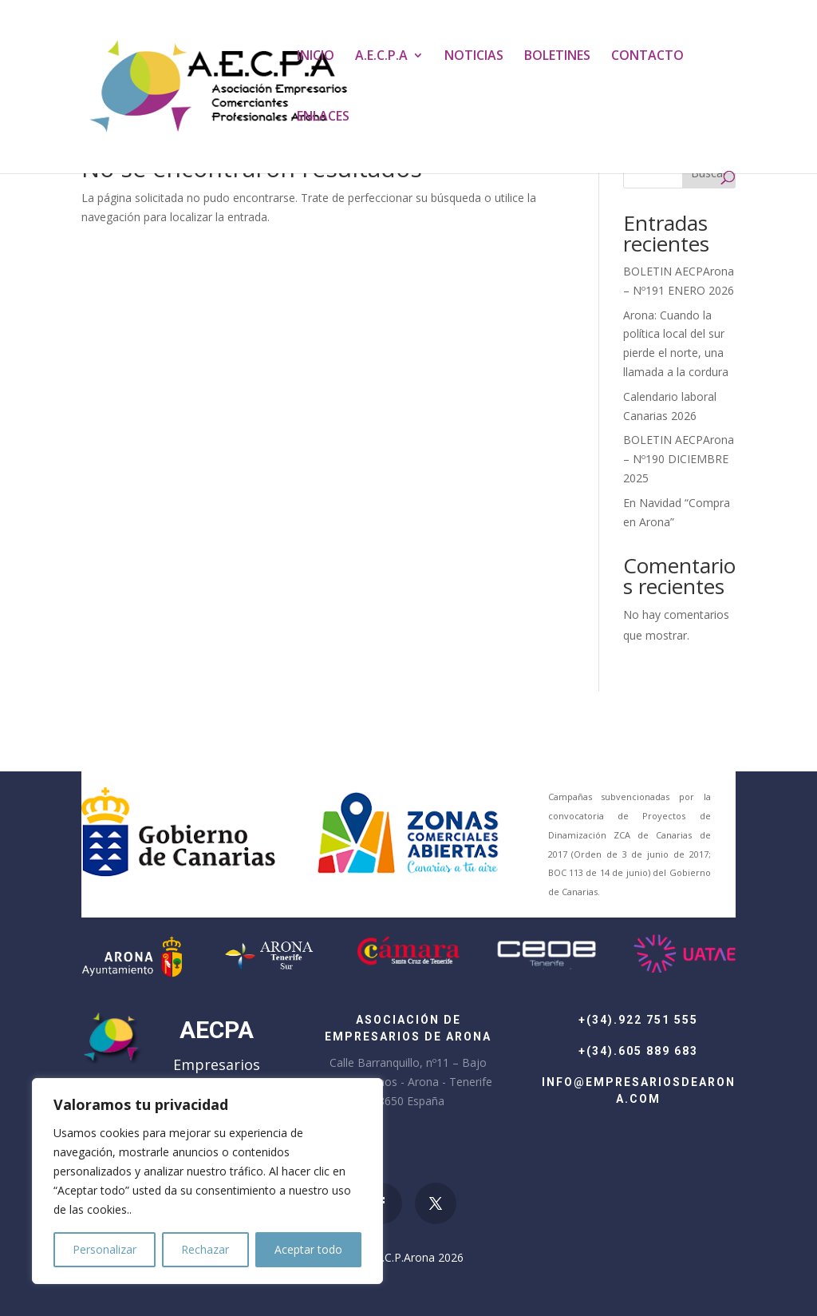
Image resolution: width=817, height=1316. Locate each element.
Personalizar (104, 1249)
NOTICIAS (473, 57)
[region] (207, 1181)
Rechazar (205, 1249)
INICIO (315, 57)
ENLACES (323, 117)
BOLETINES (557, 57)
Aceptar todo (308, 1249)
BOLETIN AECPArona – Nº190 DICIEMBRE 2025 (678, 459)
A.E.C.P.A (381, 57)
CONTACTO (647, 57)
